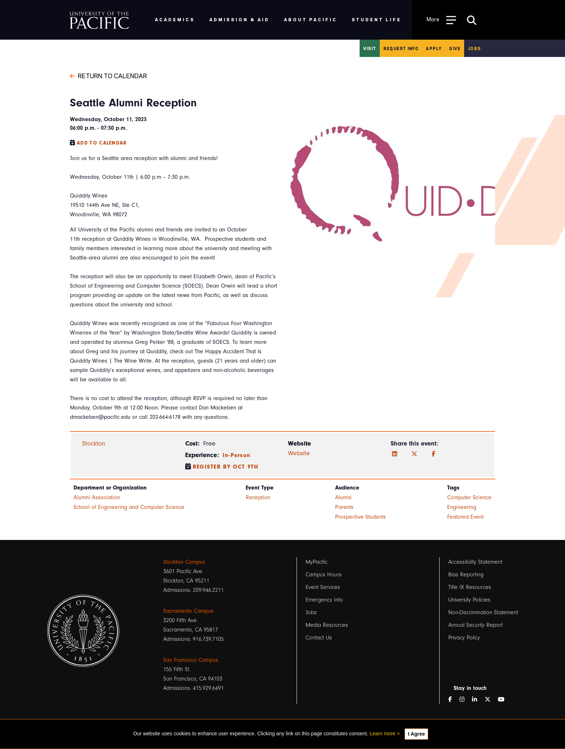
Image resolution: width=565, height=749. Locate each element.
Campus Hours (324, 574)
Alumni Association (97, 497)
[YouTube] (504, 699)
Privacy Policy (464, 637)
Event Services (323, 587)
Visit (369, 48)
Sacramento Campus (188, 611)
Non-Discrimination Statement (483, 612)
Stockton (93, 443)
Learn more (383, 733)
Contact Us (319, 637)
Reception (258, 497)
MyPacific (317, 562)
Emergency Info (324, 600)
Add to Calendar (102, 143)
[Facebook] (433, 454)
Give (455, 48)
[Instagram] (464, 699)
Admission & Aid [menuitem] (239, 19)
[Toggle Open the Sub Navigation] (441, 19)
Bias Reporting (466, 574)
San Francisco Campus (190, 660)
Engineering (461, 507)
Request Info (401, 48)
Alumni (343, 497)
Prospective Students (360, 517)
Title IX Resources (469, 587)
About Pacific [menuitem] (310, 19)
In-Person (237, 455)
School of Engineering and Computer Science (129, 507)
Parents (344, 507)
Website (299, 453)
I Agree (416, 734)
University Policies (469, 600)
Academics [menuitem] (175, 19)
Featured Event (465, 517)
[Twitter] (414, 454)
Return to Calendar (108, 75)
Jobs (474, 48)
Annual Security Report (475, 625)
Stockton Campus (184, 562)
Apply (434, 48)
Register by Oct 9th (226, 467)
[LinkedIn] (395, 454)
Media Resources (327, 625)
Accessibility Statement (475, 562)
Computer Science (469, 497)
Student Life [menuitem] (377, 19)
